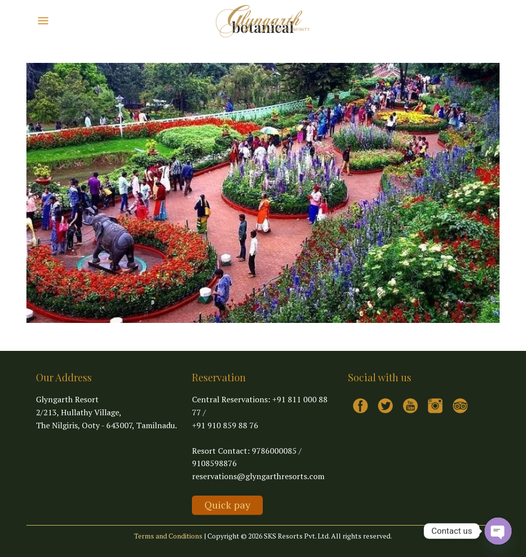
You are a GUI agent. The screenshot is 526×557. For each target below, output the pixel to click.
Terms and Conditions (168, 536)
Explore (78, 19)
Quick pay (227, 505)
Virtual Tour (125, 19)
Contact (167, 19)
